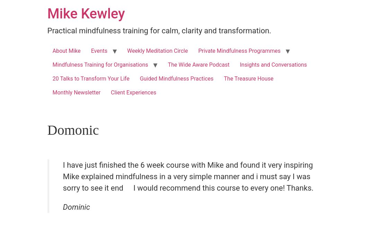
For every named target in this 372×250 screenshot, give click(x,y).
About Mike (67, 51)
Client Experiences (133, 92)
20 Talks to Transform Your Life (91, 78)
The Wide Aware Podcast (199, 64)
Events (99, 51)
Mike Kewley (86, 14)
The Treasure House (249, 78)
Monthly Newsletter (77, 92)
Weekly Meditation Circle (157, 51)
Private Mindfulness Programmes (239, 51)
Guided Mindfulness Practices (176, 78)
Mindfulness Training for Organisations (100, 64)
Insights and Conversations (273, 64)
